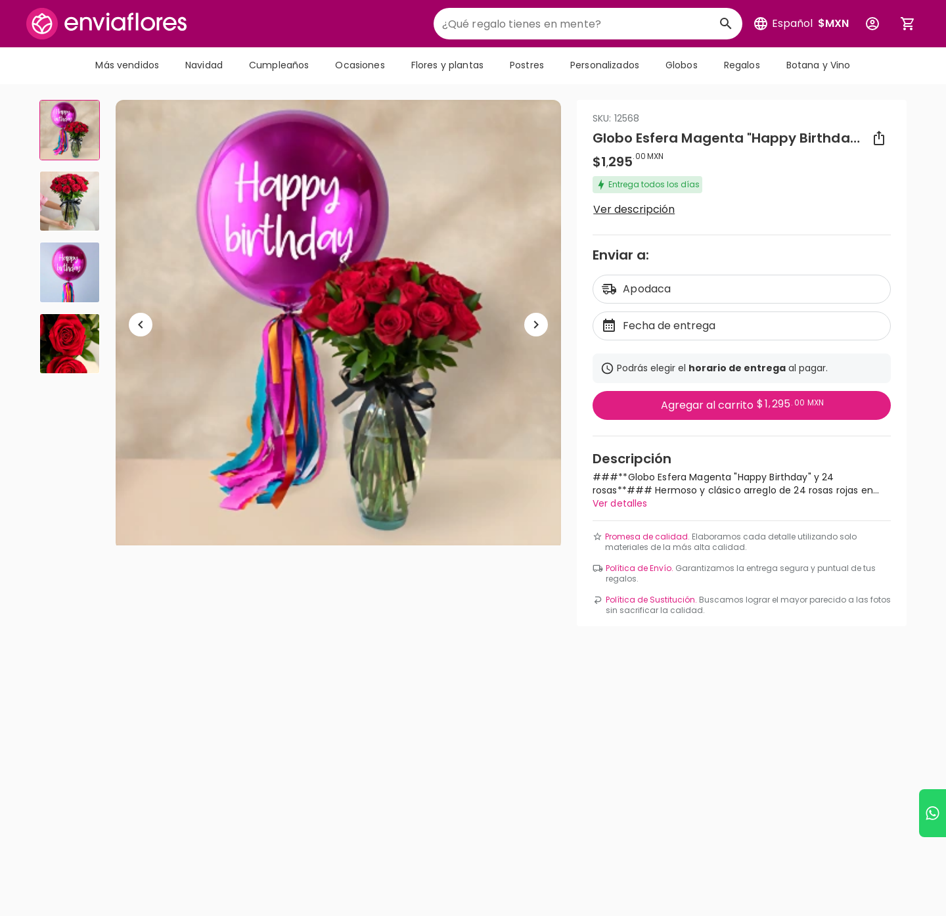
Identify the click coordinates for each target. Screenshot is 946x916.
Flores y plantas (447, 65)
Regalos (742, 65)
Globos (681, 65)
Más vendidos (127, 65)
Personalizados (604, 65)
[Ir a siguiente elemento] (536, 324)
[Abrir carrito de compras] (908, 23)
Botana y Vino (818, 65)
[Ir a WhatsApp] (932, 813)
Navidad (204, 65)
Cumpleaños (279, 65)
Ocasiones (359, 65)
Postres (527, 65)
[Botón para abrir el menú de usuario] (872, 24)
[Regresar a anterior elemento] (140, 324)
